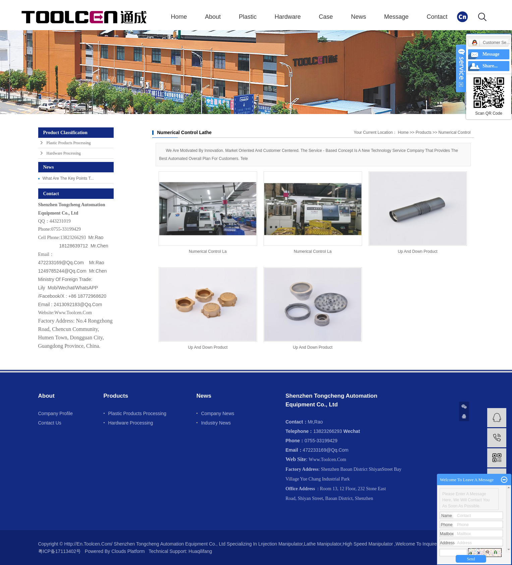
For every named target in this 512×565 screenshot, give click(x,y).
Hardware (288, 16)
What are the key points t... (68, 178)
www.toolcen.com (73, 312)
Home (179, 16)
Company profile (55, 413)
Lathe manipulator (322, 544)
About (213, 16)
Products (423, 132)
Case (326, 16)
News (358, 16)
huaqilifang (199, 551)
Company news (217, 413)
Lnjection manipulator (280, 544)
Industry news (216, 423)
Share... (490, 65)
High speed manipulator (368, 544)
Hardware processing (64, 153)
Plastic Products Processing (69, 142)
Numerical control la (208, 251)
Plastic (248, 16)
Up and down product (417, 251)
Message (396, 16)
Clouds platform (128, 551)
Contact (436, 16)
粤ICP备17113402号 (59, 551)
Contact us (49, 423)
